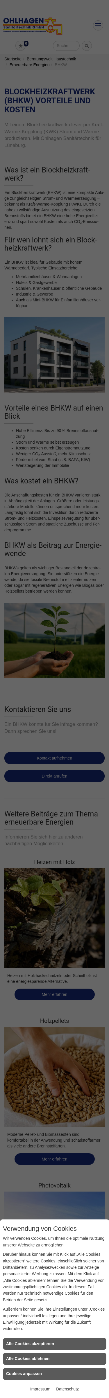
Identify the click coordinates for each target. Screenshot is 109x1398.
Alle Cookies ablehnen (27, 1358)
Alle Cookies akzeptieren (30, 1343)
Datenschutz (67, 1389)
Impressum (40, 1389)
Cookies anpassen (24, 1373)
